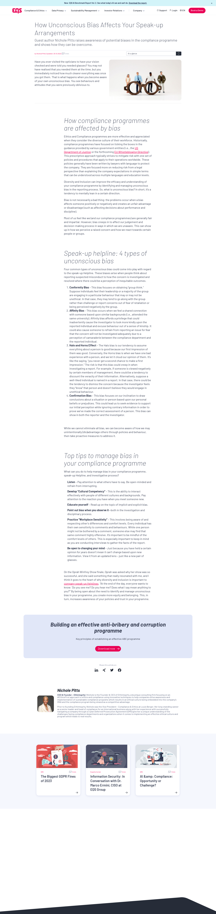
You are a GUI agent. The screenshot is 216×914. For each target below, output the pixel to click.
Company (137, 10)
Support (163, 10)
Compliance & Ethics (34, 10)
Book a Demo (197, 10)
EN (183, 10)
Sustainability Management (84, 10)
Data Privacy (58, 10)
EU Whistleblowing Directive (131, 151)
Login (174, 10)
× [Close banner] (211, 3)
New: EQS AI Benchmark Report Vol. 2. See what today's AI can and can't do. (105, 3)
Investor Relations (113, 10)
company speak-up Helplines (81, 583)
